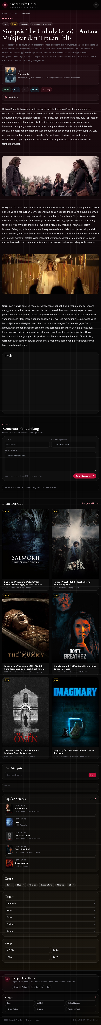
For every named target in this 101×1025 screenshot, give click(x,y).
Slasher (60, 885)
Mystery (20, 885)
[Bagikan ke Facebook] (16, 89)
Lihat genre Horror (89, 503)
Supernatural (46, 885)
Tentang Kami (74, 1009)
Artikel (56, 950)
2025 (55, 957)
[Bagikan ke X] (25, 89)
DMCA (40, 1009)
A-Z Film (10, 950)
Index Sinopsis (37, 987)
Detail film (11, 97)
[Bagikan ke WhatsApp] (6, 89)
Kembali (7, 18)
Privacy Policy (12, 1009)
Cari (92, 775)
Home (15, 987)
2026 (9, 957)
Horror (9, 885)
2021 (6, 24)
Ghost (71, 885)
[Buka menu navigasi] (96, 5)
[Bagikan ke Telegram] (34, 89)
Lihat (93, 799)
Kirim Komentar (85, 476)
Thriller (32, 885)
